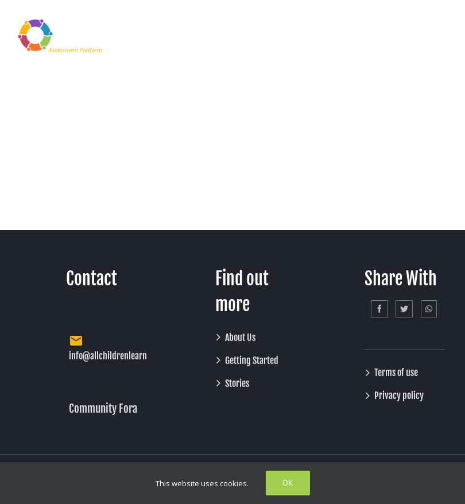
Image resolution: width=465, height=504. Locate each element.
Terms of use (396, 372)
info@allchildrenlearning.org (121, 356)
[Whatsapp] (429, 308)
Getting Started (251, 360)
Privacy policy (399, 395)
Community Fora (103, 409)
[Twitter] (404, 308)
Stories (237, 383)
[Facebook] (379, 308)
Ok (287, 483)
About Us (240, 337)
